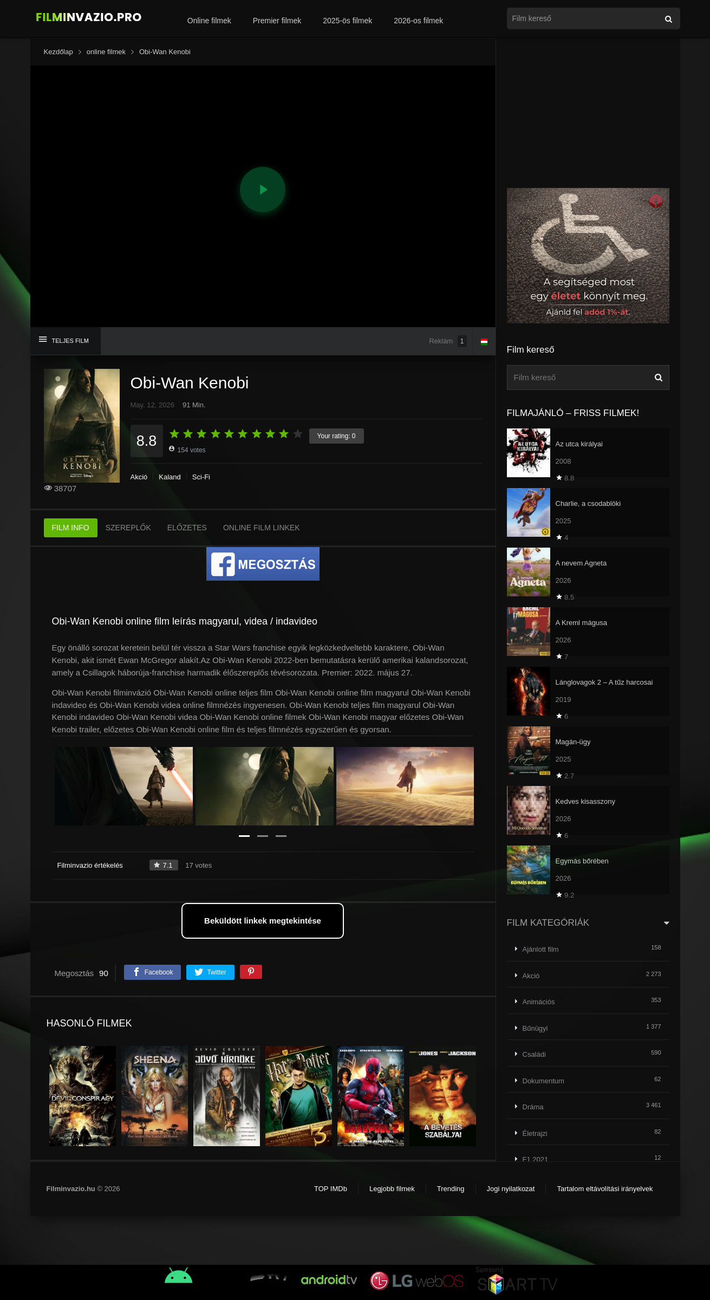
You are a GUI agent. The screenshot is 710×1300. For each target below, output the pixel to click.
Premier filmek (277, 20)
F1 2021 (536, 1159)
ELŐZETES (187, 527)
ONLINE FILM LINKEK (261, 527)
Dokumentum (543, 1081)
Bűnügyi (535, 1028)
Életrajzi (535, 1133)
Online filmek (209, 20)
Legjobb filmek (392, 1189)
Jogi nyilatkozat (511, 1189)
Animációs (539, 1002)
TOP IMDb (330, 1189)
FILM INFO (70, 527)
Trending (451, 1189)
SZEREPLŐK (128, 527)
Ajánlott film (541, 949)
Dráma (533, 1107)
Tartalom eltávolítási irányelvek (605, 1189)
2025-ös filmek (347, 20)
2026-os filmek (418, 20)
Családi (534, 1054)
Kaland (169, 477)
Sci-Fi (201, 477)
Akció (139, 477)
